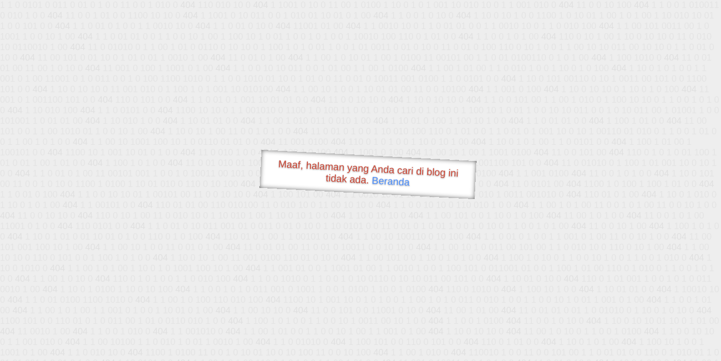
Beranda (391, 181)
